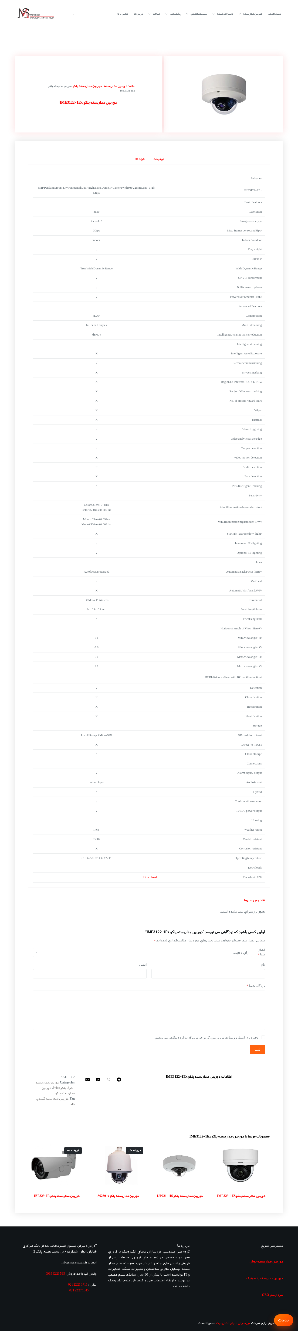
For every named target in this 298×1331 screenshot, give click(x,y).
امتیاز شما (261, 952)
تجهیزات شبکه (222, 14)
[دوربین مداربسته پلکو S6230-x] (118, 1165)
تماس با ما (122, 14)
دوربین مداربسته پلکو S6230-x (118, 1195)
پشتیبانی (172, 14)
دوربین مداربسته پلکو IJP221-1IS (180, 1195)
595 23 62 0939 (55, 1273)
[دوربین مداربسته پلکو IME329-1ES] (241, 1165)
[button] (119, 1079)
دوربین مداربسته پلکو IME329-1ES (241, 1195)
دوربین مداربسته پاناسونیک (264, 1278)
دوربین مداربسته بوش (266, 1261)
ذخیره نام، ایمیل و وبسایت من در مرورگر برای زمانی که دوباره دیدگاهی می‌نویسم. (206, 1037)
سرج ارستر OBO (272, 1294)
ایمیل (143, 964)
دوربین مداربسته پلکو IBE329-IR (57, 1195)
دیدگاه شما (255, 986)
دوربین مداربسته (249, 14)
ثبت (257, 1049)
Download (150, 877)
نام (263, 964)
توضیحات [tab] (158, 159)
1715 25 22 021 (78, 1284)
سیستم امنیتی (195, 14)
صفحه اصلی (274, 14)
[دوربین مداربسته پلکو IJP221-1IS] (179, 1165)
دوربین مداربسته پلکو (87, 85)
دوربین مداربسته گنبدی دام (55, 1101)
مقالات (153, 14)
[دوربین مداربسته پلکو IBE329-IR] (56, 1165)
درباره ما (138, 14)
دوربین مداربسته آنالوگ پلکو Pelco (55, 1085)
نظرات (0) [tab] (140, 159)
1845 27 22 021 (79, 1290)
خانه (132, 85)
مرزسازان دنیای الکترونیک (233, 1323)
